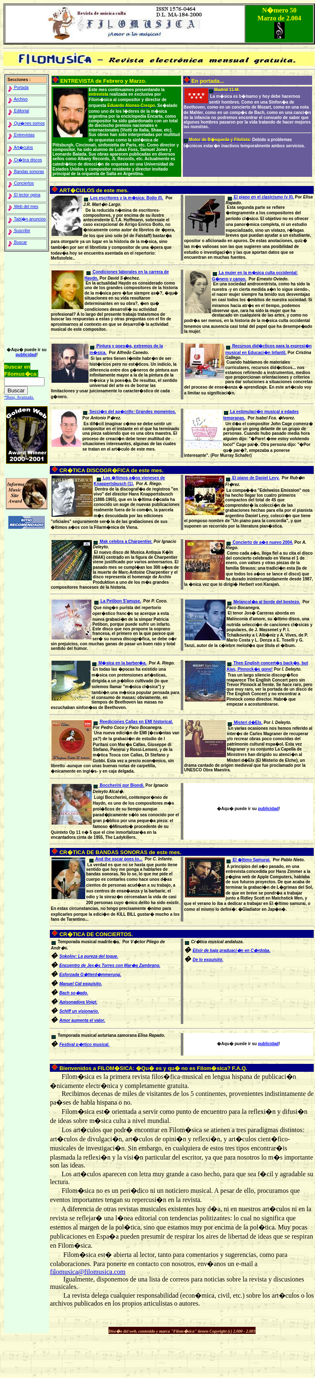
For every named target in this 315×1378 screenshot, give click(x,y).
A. (78, 1002)
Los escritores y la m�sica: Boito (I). (123, 198)
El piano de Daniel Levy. (253, 478)
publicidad (25, 354)
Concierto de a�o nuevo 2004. (259, 542)
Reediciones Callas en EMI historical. (133, 721)
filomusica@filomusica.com (87, 1271)
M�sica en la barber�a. (119, 663)
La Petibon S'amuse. (117, 601)
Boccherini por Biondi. (119, 785)
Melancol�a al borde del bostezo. (263, 602)
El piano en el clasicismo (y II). (261, 197)
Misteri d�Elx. (245, 722)
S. (79, 1011)
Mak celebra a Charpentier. (123, 541)
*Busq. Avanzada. (19, 397)
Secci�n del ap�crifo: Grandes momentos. (129, 411)
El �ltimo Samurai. (248, 860)
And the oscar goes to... (116, 859)
